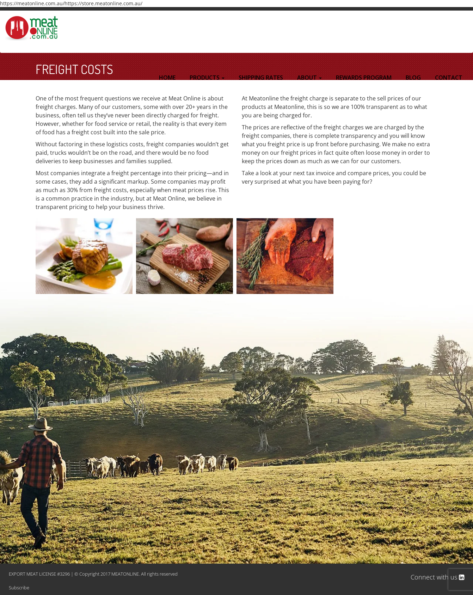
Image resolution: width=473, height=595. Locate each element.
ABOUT (309, 77)
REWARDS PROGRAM (364, 77)
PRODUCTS (207, 77)
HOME (167, 77)
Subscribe (19, 587)
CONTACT (448, 77)
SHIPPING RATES (261, 77)
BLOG (413, 77)
